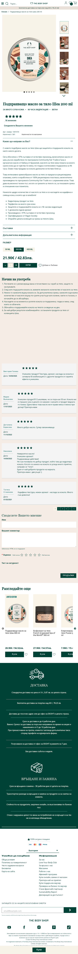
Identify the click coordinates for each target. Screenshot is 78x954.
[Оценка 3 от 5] (30, 554)
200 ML (19, 249)
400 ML (30, 249)
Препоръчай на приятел (50, 880)
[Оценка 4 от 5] (34, 554)
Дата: (5, 376)
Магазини (43, 868)
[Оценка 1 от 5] (21, 554)
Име (4, 519)
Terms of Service (31, 915)
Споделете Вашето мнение (18, 125)
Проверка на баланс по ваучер (53, 886)
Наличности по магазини (32, 134)
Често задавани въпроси (13, 865)
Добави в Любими (48, 265)
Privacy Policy (23, 915)
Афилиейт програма (48, 874)
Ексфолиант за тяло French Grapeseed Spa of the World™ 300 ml (44, 633)
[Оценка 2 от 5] (26, 554)
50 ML (7, 249)
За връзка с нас (46, 865)
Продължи (68, 575)
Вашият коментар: (11, 530)
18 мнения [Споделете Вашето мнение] (10, 120)
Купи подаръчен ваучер (50, 883)
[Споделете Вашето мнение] (13, 116)
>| (74, 509)
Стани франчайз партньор (51, 889)
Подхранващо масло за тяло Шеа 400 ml (15, 632)
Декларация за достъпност (51, 895)
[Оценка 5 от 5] (39, 554)
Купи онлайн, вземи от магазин (53, 877)
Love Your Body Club (48, 862)
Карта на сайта (8, 871)
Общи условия (8, 859)
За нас (42, 859)
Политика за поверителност (14, 862)
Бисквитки (6, 868)
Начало (4, 12)
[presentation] (19, 576)
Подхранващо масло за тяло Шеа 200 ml (26, 12)
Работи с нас (44, 871)
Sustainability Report (48, 892)
